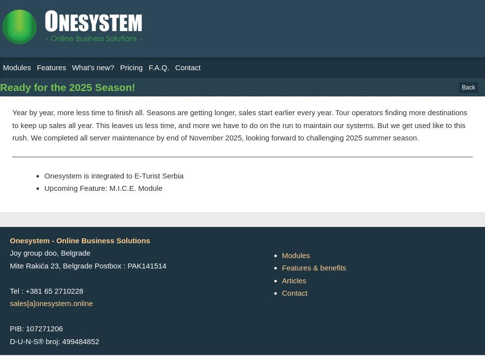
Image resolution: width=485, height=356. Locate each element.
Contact (188, 67)
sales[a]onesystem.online (51, 303)
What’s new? (93, 67)
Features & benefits (314, 268)
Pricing (131, 67)
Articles (294, 280)
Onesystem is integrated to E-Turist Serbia (114, 176)
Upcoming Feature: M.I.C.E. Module (103, 188)
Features (51, 67)
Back (468, 87)
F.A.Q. (159, 67)
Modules (17, 67)
